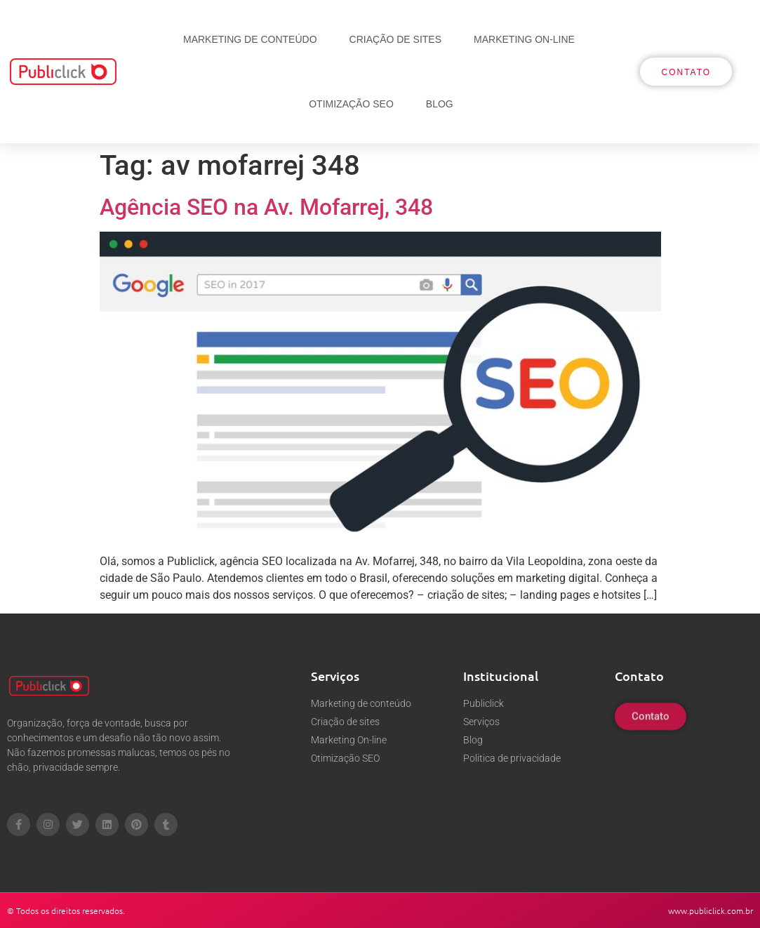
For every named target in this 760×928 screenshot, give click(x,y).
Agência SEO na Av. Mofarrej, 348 (266, 207)
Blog (439, 104)
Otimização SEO (351, 104)
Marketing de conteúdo (250, 39)
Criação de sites (395, 39)
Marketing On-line (524, 39)
